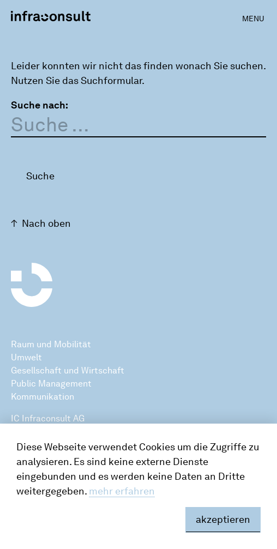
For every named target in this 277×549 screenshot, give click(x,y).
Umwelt (26, 357)
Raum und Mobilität (51, 344)
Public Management (51, 383)
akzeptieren (223, 520)
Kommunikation (42, 396)
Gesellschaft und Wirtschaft (67, 370)
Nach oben (46, 224)
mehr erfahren (122, 491)
